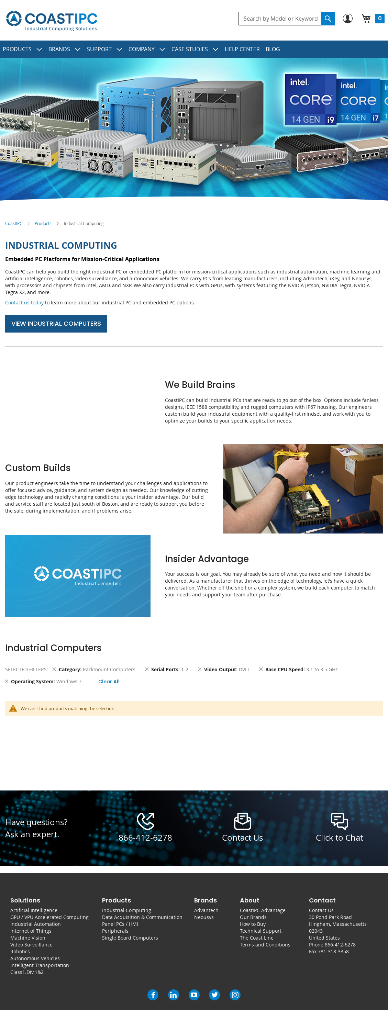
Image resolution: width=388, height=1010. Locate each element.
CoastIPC (13, 223)
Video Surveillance (31, 944)
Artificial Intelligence (33, 910)
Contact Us (321, 910)
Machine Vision (27, 937)
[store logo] (51, 21)
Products (43, 223)
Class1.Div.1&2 (27, 972)
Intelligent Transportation (39, 965)
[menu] (194, 49)
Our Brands (253, 917)
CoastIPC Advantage (263, 910)
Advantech (206, 910)
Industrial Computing (126, 910)
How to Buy (253, 924)
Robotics (20, 951)
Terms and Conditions (265, 944)
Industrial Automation (35, 924)
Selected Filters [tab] (26, 669)
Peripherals (115, 931)
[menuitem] (22, 49)
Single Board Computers (130, 937)
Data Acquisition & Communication (142, 917)
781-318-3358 (333, 951)
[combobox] (287, 18)
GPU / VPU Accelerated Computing (49, 917)
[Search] (328, 18)
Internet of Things (31, 931)
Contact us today (24, 302)
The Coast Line (257, 937)
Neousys (204, 917)
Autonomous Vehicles (35, 958)
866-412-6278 (145, 837)
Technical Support (260, 931)
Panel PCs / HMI (120, 924)
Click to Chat (339, 837)
